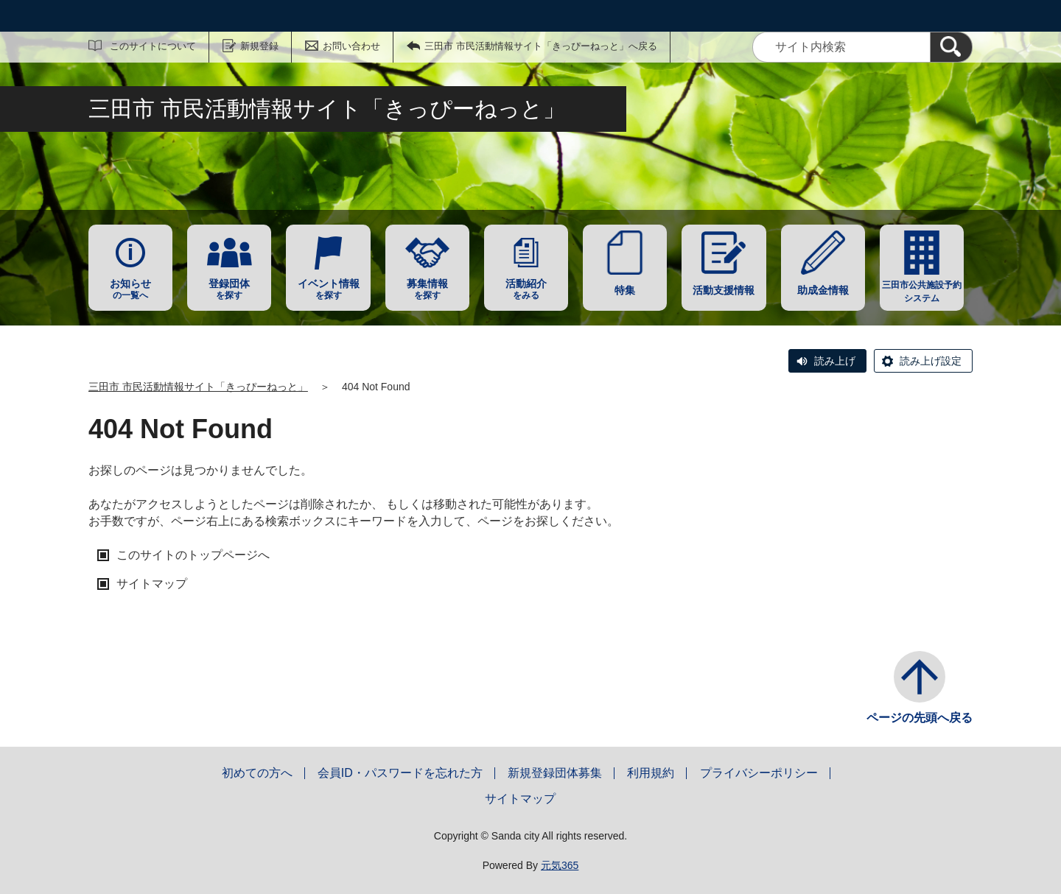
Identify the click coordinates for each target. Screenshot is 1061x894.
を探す (229, 289)
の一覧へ (130, 289)
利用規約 (650, 773)
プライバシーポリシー (759, 773)
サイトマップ (151, 583)
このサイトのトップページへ (193, 555)
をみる (526, 289)
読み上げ (834, 361)
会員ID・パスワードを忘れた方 (400, 773)
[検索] (951, 47)
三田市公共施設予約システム (922, 291)
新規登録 (259, 46)
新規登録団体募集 (555, 773)
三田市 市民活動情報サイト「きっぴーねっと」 (198, 387)
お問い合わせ (351, 46)
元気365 (559, 865)
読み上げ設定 (931, 361)
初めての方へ (257, 773)
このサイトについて (153, 46)
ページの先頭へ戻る (919, 717)
